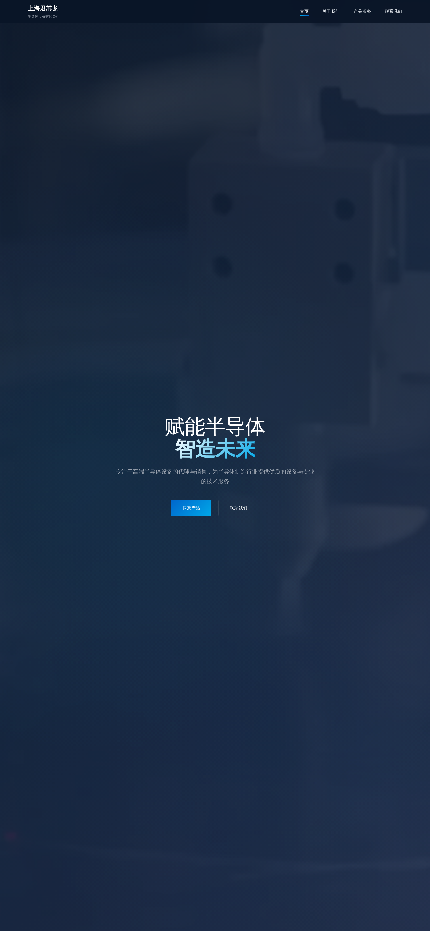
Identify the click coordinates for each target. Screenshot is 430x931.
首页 (304, 11)
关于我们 (331, 11)
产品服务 (362, 11)
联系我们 (393, 11)
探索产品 (191, 508)
